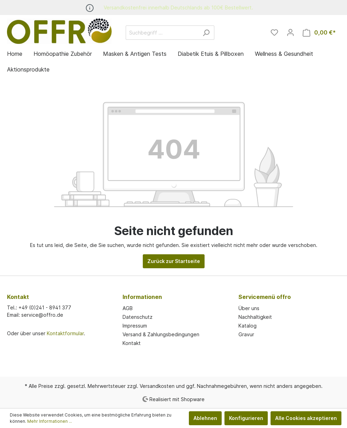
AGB (128, 308)
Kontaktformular (65, 333)
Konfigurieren (246, 418)
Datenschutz (138, 317)
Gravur (246, 334)
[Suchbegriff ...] (162, 32)
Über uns (248, 308)
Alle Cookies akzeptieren (306, 418)
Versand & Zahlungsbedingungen (161, 334)
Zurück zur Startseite (173, 261)
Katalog (247, 326)
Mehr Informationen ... (49, 421)
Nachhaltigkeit (255, 317)
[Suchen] (206, 32)
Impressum (135, 326)
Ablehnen (205, 418)
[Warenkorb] (319, 32)
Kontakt (132, 343)
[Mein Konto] (290, 32)
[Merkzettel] (274, 32)
